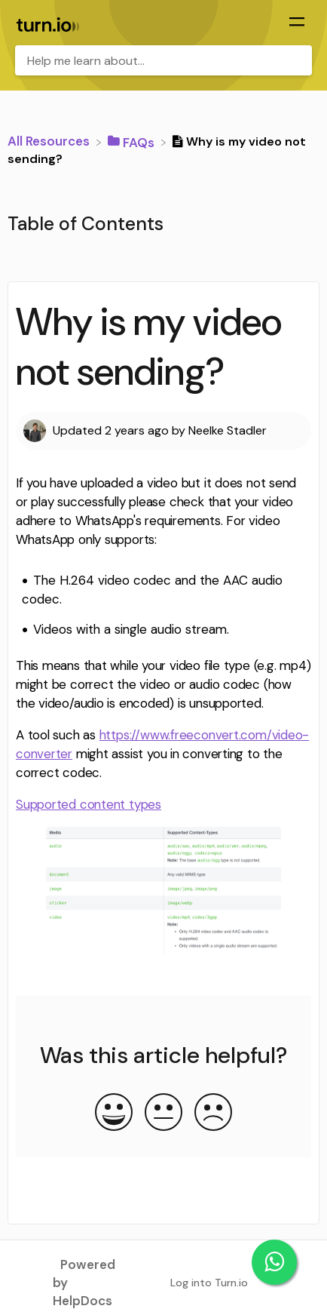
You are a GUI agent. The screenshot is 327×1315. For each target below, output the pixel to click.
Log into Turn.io (209, 1282)
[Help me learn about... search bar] (163, 60)
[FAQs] (132, 141)
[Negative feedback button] (213, 1113)
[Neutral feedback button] (163, 1113)
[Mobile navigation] (296, 23)
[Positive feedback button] (113, 1113)
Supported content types (88, 804)
